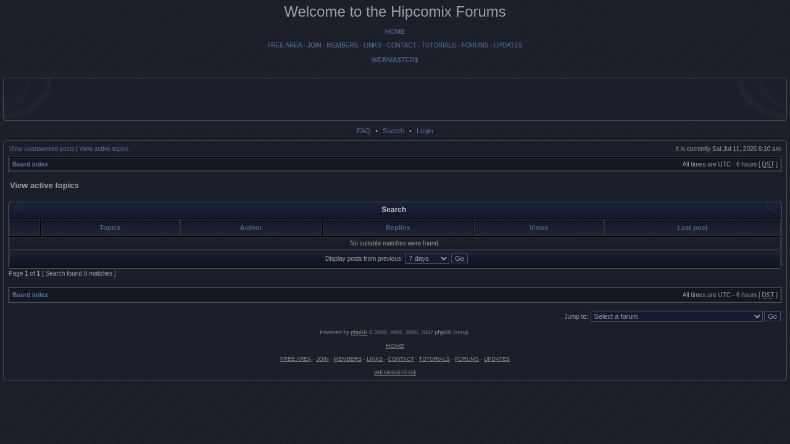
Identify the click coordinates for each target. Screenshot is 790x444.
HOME (395, 31)
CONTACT (401, 45)
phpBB (359, 332)
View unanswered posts (41, 149)
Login (425, 130)
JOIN (314, 45)
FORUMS (475, 45)
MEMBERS (343, 45)
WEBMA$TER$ (395, 60)
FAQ (363, 130)
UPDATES (508, 45)
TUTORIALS (439, 45)
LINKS (372, 45)
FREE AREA (284, 45)
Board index (30, 164)
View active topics (104, 149)
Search (393, 130)
